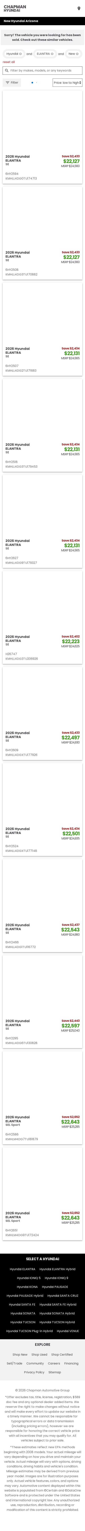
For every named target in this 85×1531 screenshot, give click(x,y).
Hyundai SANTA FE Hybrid (57, 1304)
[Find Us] (79, 8)
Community (35, 1363)
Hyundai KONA (27, 1287)
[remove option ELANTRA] (45, 54)
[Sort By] (67, 82)
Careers (54, 1363)
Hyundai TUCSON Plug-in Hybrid (29, 1331)
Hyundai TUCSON (22, 1322)
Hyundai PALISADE (55, 1287)
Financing (71, 1363)
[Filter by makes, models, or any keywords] (42, 70)
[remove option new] (73, 54)
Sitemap (55, 1372)
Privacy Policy (34, 1372)
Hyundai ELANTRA (22, 1269)
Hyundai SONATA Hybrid (57, 1313)
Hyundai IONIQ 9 (56, 1278)
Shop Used (39, 1354)
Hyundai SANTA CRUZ (62, 1296)
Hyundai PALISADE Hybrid (25, 1296)
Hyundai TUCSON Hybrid (57, 1322)
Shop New (20, 1354)
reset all (9, 62)
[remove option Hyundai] (14, 54)
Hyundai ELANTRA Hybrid (57, 1269)
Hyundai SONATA (23, 1313)
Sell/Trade (14, 1363)
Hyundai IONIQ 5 (29, 1278)
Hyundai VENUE (68, 1331)
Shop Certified (62, 1354)
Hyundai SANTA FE (22, 1304)
